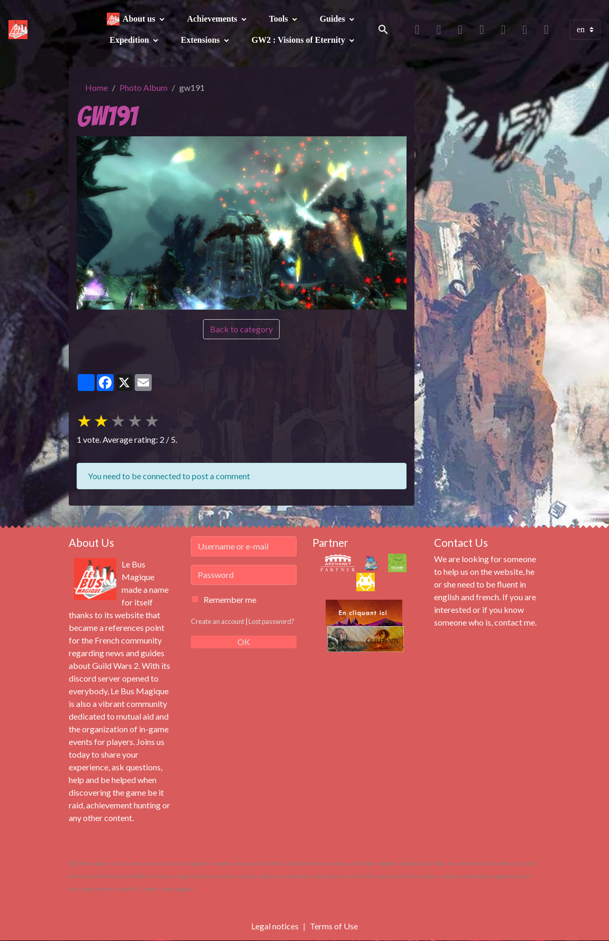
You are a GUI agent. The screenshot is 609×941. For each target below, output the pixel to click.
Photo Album (143, 87)
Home (96, 87)
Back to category (241, 329)
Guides (333, 18)
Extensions (201, 39)
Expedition (130, 39)
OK (243, 642)
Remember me (230, 599)
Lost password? (271, 621)
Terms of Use (334, 926)
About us (140, 18)
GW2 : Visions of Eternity (299, 39)
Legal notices (275, 926)
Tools (279, 18)
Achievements (213, 18)
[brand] (17, 29)
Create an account (217, 621)
